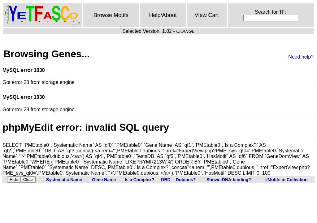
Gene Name (104, 179)
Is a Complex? (139, 179)
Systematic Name (64, 179)
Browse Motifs (110, 15)
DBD (165, 179)
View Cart (207, 15)
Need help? (301, 56)
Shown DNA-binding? (228, 179)
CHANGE (185, 31)
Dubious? (186, 179)
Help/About (163, 15)
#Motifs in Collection (286, 179)
